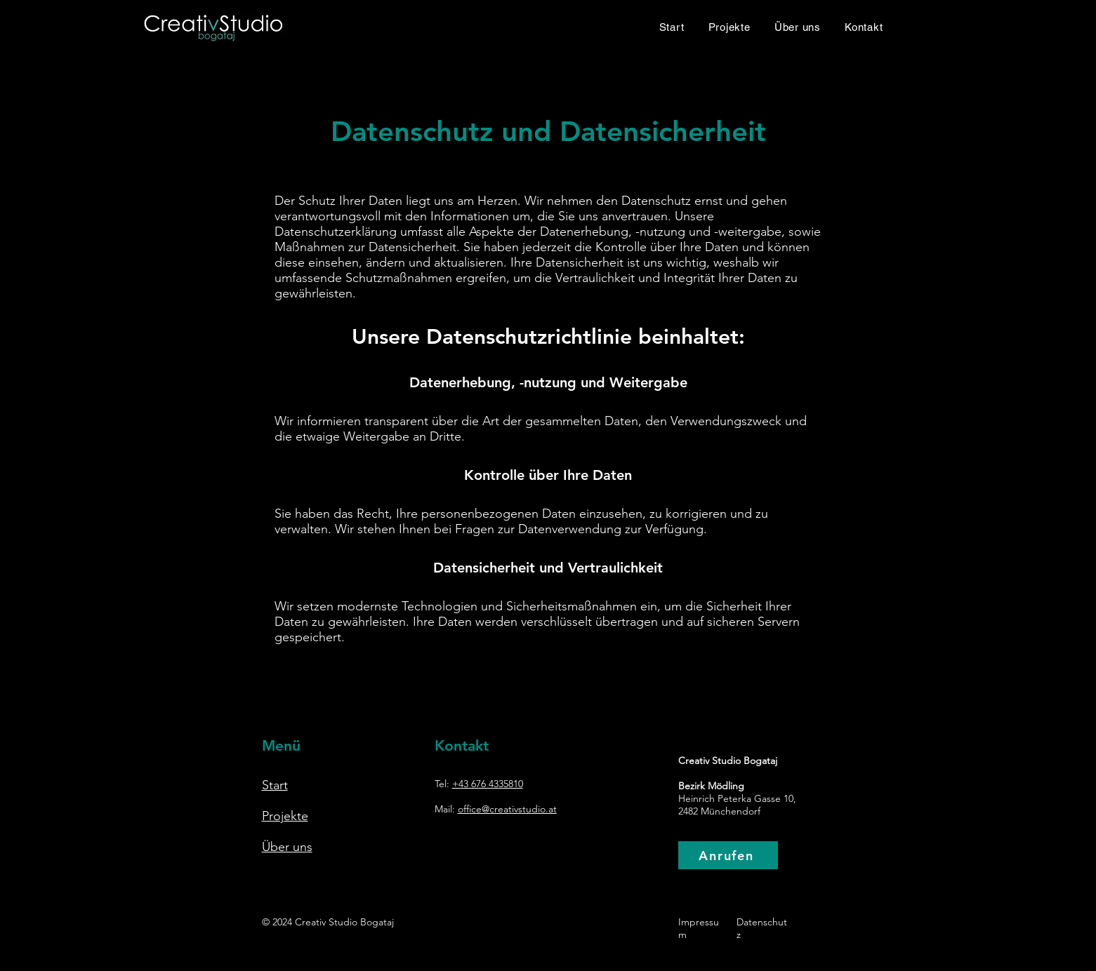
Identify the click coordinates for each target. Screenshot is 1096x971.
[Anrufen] (728, 855)
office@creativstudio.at (507, 809)
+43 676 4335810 (487, 783)
